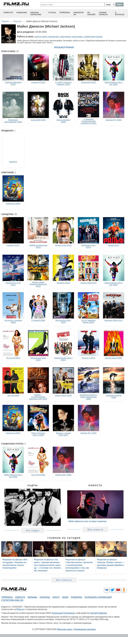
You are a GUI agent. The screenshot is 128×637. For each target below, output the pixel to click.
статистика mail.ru (12, 600)
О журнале (119, 14)
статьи (52, 13)
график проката (103, 14)
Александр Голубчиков (63, 613)
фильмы (32, 597)
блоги (55, 597)
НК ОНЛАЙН (91, 14)
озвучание (65, 36)
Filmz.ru (20, 609)
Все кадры (32, 530)
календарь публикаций (98, 597)
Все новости (95, 529)
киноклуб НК (79, 14)
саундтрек (77, 36)
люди (65, 597)
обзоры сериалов (35, 14)
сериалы (45, 597)
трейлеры (64, 13)
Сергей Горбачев (98, 613)
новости (8, 13)
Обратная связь (64, 629)
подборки (76, 597)
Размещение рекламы (85, 629)
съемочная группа (93, 36)
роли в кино (41, 36)
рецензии (21, 13)
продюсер (53, 36)
